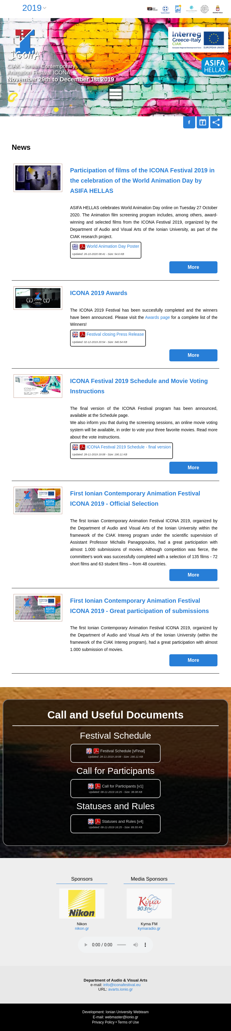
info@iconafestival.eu (121, 984)
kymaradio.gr (149, 928)
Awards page (157, 317)
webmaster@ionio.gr (121, 1017)
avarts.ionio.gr (120, 989)
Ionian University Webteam (127, 1012)
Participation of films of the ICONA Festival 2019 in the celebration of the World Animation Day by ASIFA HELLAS (142, 180)
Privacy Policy (103, 1022)
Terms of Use (128, 1022)
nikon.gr (82, 928)
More (193, 267)
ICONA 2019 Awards (98, 293)
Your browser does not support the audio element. (115, 945)
